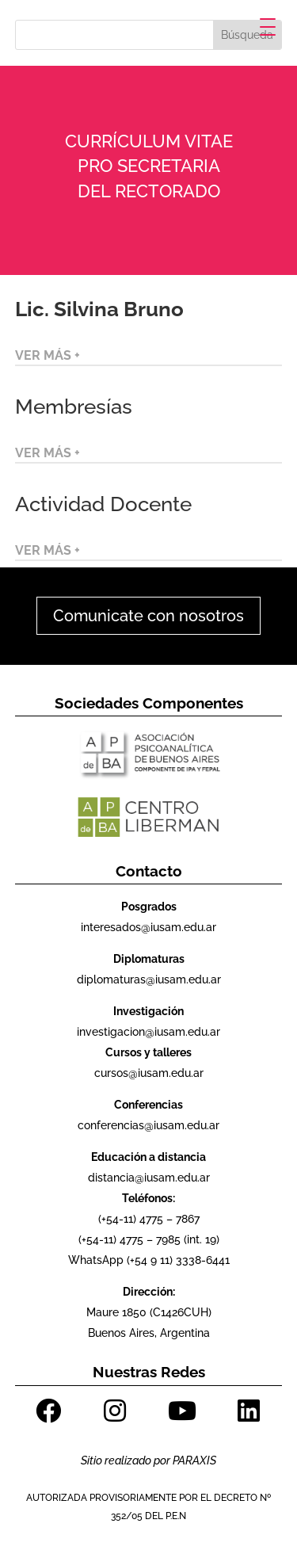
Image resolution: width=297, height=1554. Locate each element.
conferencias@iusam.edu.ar (148, 1125)
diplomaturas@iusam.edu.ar (149, 979)
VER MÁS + (47, 355)
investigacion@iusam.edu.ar (148, 1031)
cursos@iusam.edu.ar (149, 1073)
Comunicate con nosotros (148, 615)
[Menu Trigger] (267, 26)
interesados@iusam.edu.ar (148, 927)
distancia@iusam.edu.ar (149, 1177)
